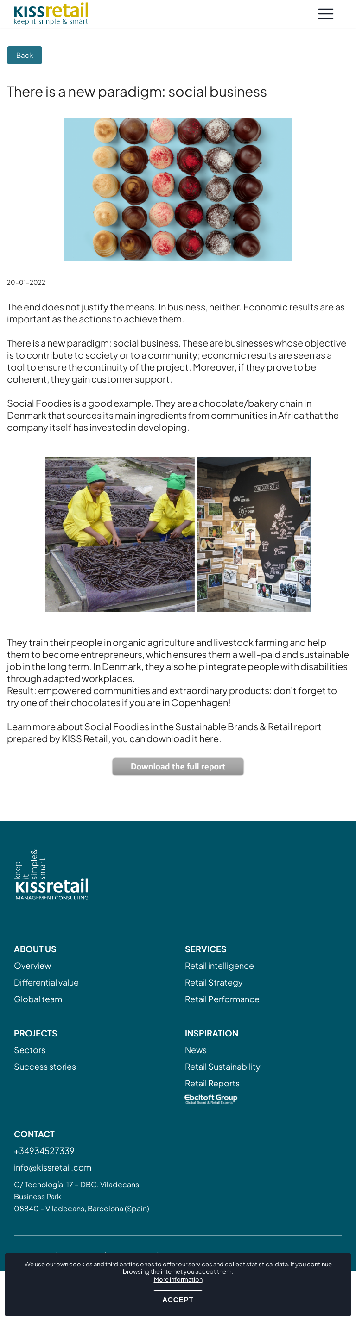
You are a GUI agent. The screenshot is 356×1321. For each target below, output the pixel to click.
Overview (32, 965)
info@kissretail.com (52, 1167)
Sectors (29, 1049)
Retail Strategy (214, 982)
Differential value (46, 982)
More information (178, 1279)
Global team (38, 998)
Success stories (45, 1066)
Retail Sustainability (223, 1066)
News (196, 1049)
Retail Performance (222, 998)
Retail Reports (212, 1083)
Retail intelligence (219, 965)
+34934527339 (44, 1150)
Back (24, 54)
